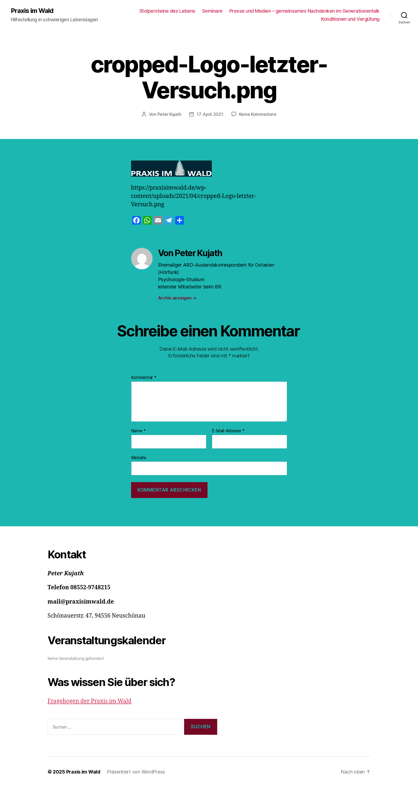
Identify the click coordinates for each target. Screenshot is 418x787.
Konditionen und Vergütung (350, 19)
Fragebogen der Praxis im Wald (90, 701)
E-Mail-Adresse (228, 431)
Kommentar (144, 377)
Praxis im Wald (32, 11)
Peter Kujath (169, 114)
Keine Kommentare (257, 114)
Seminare (212, 11)
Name (138, 431)
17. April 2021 (209, 114)
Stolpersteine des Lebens (167, 11)
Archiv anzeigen (177, 298)
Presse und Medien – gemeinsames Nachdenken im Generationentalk (304, 11)
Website (138, 457)
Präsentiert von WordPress (136, 772)
